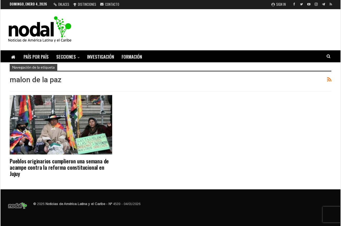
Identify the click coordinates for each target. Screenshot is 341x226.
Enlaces (61, 4)
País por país (36, 56)
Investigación (100, 56)
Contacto (109, 4)
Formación (132, 56)
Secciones (66, 56)
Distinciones (84, 4)
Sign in (278, 4)
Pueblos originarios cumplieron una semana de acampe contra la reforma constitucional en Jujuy (59, 167)
